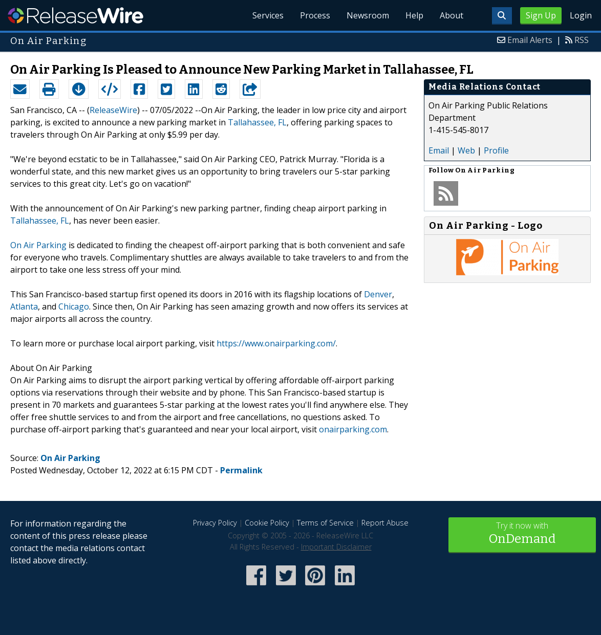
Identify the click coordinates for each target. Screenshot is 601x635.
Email (438, 150)
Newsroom (368, 15)
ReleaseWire (75, 15)
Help (414, 15)
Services (268, 15)
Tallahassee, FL (257, 122)
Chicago (73, 306)
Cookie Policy (267, 523)
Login (581, 15)
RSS (581, 40)
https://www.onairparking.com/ (276, 343)
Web (466, 150)
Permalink (241, 470)
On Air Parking (38, 245)
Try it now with (522, 534)
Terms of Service (325, 523)
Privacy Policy (215, 523)
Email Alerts (529, 40)
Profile (496, 150)
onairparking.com (353, 429)
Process (315, 15)
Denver (378, 294)
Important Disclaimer (336, 547)
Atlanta (24, 306)
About (451, 15)
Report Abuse (385, 523)
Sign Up (541, 15)
